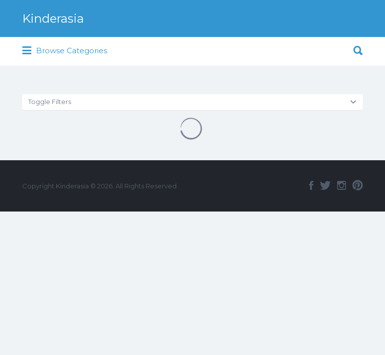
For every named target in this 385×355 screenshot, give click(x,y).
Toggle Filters (49, 102)
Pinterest (357, 185)
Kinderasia (53, 18)
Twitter (325, 185)
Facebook (311, 185)
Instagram (341, 185)
